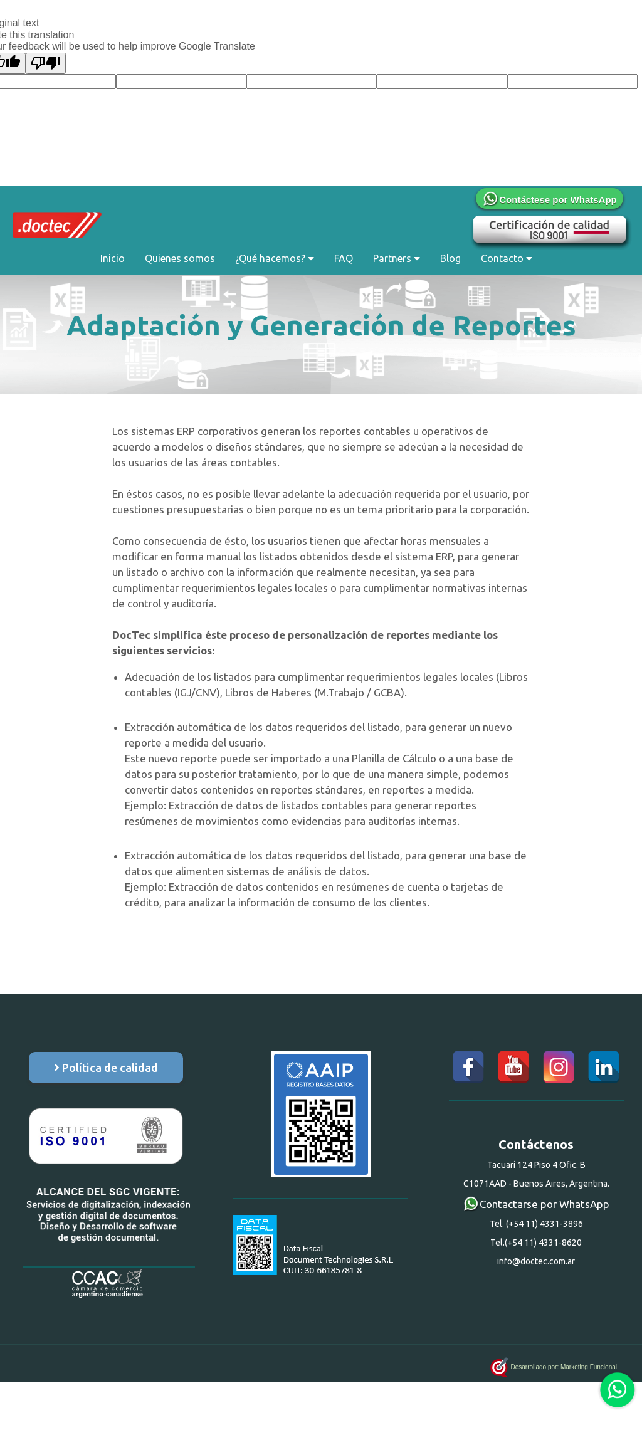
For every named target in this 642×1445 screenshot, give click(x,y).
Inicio (112, 258)
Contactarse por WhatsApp (536, 1204)
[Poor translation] (46, 63)
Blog (450, 258)
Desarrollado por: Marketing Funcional (553, 1363)
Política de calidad (106, 1067)
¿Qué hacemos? (274, 258)
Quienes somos (180, 258)
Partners (396, 258)
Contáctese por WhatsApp (549, 199)
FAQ (343, 258)
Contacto (506, 258)
